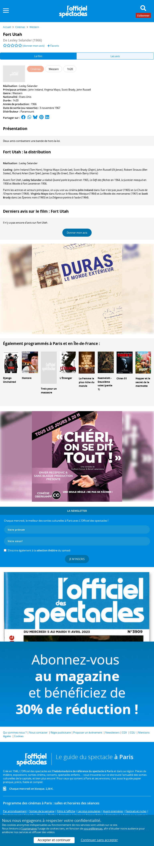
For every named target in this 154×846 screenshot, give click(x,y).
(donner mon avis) (34, 45)
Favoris (53, 45)
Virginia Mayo (52, 89)
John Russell (84, 89)
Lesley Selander (28, 86)
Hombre (26, 378)
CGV (124, 732)
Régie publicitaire (61, 732)
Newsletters (112, 732)
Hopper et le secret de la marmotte (143, 382)
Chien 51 (122, 378)
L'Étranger (66, 378)
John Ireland (35, 89)
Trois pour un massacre (49, 390)
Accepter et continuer (54, 840)
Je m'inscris (77, 559)
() (28, 169)
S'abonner (143, 15)
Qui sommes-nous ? (15, 732)
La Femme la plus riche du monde (86, 382)
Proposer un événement (87, 732)
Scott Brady (68, 89)
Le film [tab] (38, 56)
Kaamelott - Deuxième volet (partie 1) (105, 383)
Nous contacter (38, 732)
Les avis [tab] (115, 56)
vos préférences (93, 828)
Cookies (18, 736)
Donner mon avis (77, 232)
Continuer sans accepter (99, 840)
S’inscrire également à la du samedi (39, 550)
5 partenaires (29, 828)
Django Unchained (9, 380)
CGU (132, 732)
